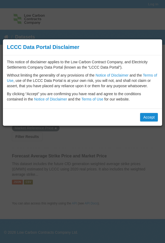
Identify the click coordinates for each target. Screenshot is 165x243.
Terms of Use (92, 99)
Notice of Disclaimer (112, 75)
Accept (149, 117)
